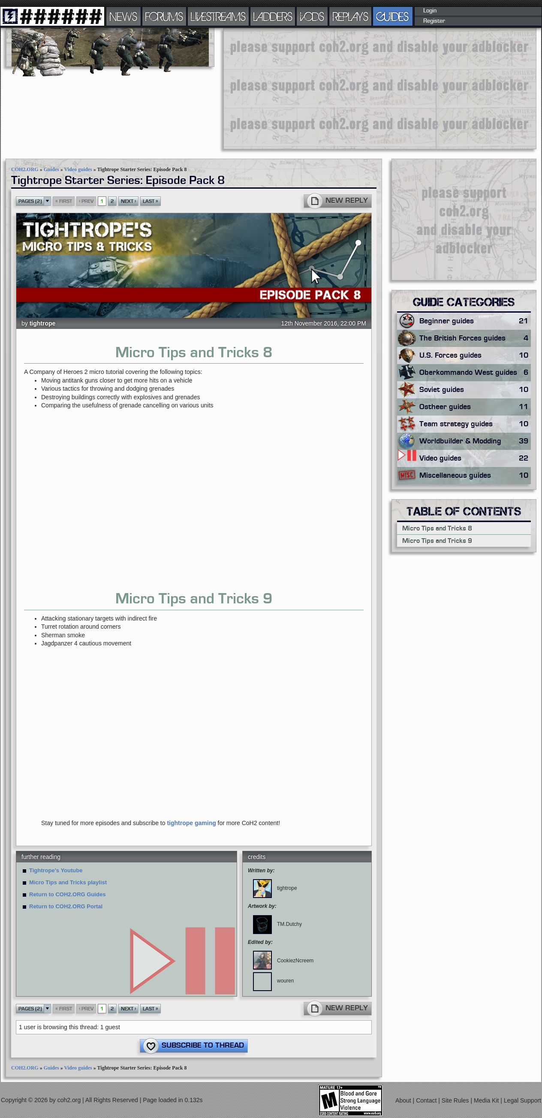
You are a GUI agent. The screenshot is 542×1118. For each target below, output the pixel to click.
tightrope (43, 323)
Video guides (78, 169)
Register (434, 21)
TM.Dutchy (277, 924)
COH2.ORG (25, 169)
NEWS (123, 16)
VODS (312, 16)
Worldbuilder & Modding (475, 441)
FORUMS (164, 16)
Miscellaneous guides (475, 475)
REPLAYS (350, 16)
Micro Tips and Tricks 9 (437, 540)
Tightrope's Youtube (55, 870)
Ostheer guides (475, 407)
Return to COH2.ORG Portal (65, 906)
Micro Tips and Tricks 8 (437, 528)
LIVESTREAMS (218, 16)
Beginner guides (475, 321)
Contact (427, 1100)
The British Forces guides (475, 338)
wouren (273, 981)
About (404, 1100)
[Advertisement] (330, 88)
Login (430, 11)
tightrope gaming (191, 823)
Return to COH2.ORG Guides (67, 894)
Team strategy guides (475, 424)
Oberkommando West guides (475, 373)
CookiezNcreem (283, 961)
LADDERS (272, 16)
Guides (51, 169)
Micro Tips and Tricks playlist (68, 882)
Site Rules (456, 1100)
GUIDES (393, 16)
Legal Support (522, 1100)
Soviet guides (475, 390)
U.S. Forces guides (475, 355)
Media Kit (487, 1100)
